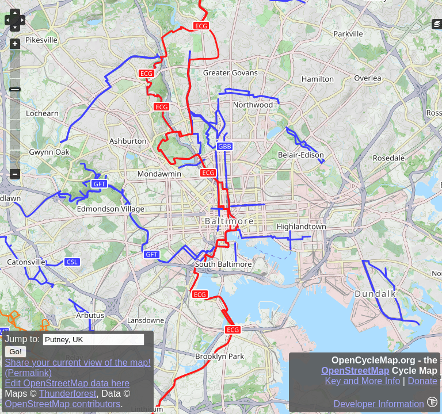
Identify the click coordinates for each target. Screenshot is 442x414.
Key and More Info (363, 381)
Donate (422, 381)
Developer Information (379, 404)
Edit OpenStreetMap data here (67, 383)
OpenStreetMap (355, 370)
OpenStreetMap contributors (62, 404)
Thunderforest (68, 393)
